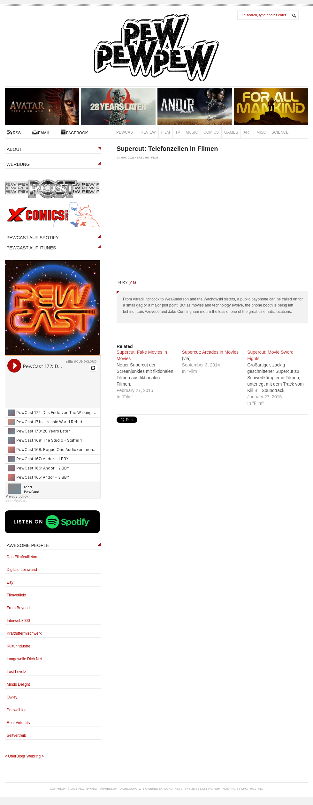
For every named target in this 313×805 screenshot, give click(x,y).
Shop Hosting (252, 788)
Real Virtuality (18, 722)
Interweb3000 (18, 620)
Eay (10, 582)
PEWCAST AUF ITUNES (31, 247)
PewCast (125, 132)
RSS (14, 132)
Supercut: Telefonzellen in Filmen (167, 148)
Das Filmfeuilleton (22, 557)
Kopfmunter (210, 788)
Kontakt (41, 132)
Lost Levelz (16, 671)
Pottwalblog (17, 710)
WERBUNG (18, 164)
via (132, 282)
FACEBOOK (74, 132)
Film (165, 132)
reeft (8, 500)
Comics (211, 132)
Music (192, 132)
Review (148, 132)
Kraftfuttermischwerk (24, 633)
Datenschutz (130, 788)
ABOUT (14, 149)
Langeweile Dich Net (24, 659)
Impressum (109, 788)
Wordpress (173, 788)
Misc (261, 132)
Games (231, 132)
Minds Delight (18, 684)
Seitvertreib (16, 735)
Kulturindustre (18, 646)
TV (177, 132)
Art (247, 132)
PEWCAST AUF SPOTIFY (32, 237)
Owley (12, 697)
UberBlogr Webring (24, 756)
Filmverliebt (16, 595)
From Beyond (18, 608)
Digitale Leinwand (22, 569)
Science (279, 132)
